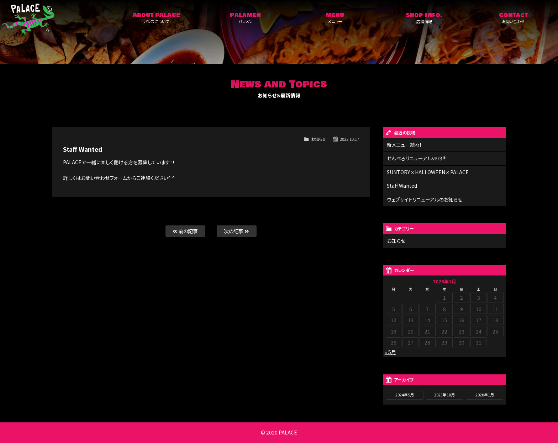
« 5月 (390, 352)
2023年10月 (444, 394)
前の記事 (185, 231)
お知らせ (318, 139)
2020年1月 (484, 394)
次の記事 (236, 231)
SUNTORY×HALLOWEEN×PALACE (428, 172)
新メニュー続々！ (404, 144)
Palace (56, 19)
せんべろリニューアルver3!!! (417, 158)
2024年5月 (404, 394)
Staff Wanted (402, 185)
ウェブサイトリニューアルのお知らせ (424, 199)
